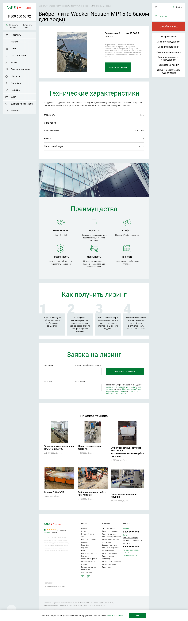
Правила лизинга (87, 562)
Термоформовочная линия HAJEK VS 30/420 (59, 447)
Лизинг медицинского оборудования (168, 58)
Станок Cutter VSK (54, 492)
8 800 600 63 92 (19, 16)
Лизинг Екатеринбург (110, 553)
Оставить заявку (27, 26)
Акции (14, 62)
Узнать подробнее (115, 615)
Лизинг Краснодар (109, 564)
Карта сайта (48, 583)
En (165, 7)
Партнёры (16, 83)
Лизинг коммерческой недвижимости (168, 71)
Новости (15, 76)
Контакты (16, 110)
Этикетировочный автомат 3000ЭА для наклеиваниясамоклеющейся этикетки (127, 451)
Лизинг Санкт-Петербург (111, 562)
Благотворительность (22, 103)
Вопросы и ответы (20, 69)
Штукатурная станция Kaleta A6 (89, 447)
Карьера (15, 90)
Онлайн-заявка (169, 26)
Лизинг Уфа (106, 567)
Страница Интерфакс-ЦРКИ (54, 586)
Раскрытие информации (90, 559)
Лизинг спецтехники (168, 47)
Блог (13, 97)
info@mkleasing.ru (130, 538)
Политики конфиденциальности (122, 392)
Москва (163, 16)
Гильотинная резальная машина (124, 495)
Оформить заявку (118, 67)
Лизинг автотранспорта (168, 52)
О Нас (14, 48)
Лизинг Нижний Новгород (108, 557)
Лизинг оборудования (168, 41)
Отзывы (84, 564)
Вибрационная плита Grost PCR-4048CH (92, 493)
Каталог (15, 41)
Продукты (16, 35)
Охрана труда (86, 573)
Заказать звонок (13, 26)
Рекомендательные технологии (88, 568)
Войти (179, 7)
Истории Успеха (19, 55)
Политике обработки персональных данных (123, 390)
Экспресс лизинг (168, 36)
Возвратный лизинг (169, 65)
